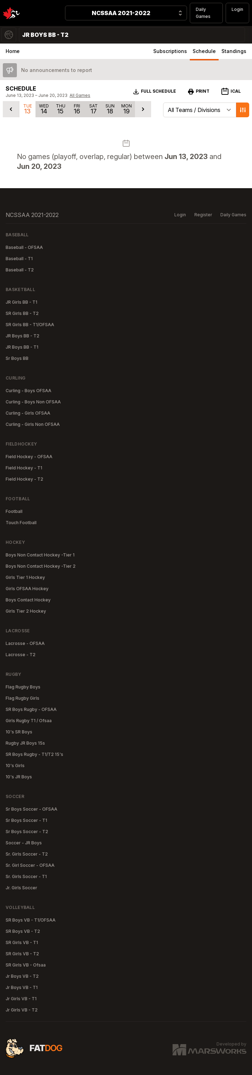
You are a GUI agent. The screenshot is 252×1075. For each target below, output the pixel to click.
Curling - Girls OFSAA (28, 413)
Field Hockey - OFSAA (29, 456)
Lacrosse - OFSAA (25, 643)
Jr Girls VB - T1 (21, 998)
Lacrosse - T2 (20, 654)
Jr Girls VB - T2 (22, 1010)
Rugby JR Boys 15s (25, 743)
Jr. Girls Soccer (21, 887)
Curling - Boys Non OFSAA (33, 401)
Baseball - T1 (19, 258)
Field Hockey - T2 (24, 479)
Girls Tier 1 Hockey (25, 577)
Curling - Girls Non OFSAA (33, 424)
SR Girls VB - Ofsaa (26, 965)
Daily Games (203, 13)
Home (13, 51)
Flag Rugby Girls (22, 698)
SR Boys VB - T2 (23, 931)
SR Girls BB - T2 (22, 313)
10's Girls (15, 765)
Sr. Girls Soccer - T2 (27, 854)
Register (203, 214)
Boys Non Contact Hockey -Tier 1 (40, 555)
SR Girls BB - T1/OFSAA (30, 324)
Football (14, 511)
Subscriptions (170, 51)
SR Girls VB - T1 (22, 942)
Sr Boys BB (17, 358)
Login (237, 9)
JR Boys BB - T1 (22, 347)
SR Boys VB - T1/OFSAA (31, 920)
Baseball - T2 (20, 269)
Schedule (204, 51)
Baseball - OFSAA (24, 247)
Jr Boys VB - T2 (22, 976)
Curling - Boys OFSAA (28, 390)
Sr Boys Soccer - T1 (26, 820)
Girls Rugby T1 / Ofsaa (29, 720)
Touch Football (21, 522)
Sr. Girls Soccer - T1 (26, 876)
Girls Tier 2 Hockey (26, 611)
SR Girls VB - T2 (22, 953)
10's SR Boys (19, 731)
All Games (80, 95)
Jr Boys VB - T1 (22, 987)
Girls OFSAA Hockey (27, 588)
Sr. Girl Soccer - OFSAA (30, 865)
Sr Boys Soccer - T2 (27, 831)
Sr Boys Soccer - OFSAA (31, 809)
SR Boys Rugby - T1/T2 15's (34, 754)
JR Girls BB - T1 (21, 302)
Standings (233, 51)
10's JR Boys (19, 776)
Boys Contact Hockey (28, 599)
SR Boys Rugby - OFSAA (31, 709)
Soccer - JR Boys (24, 842)
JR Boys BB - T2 (22, 335)
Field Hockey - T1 (24, 467)
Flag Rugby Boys (23, 687)
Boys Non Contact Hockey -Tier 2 (41, 566)
